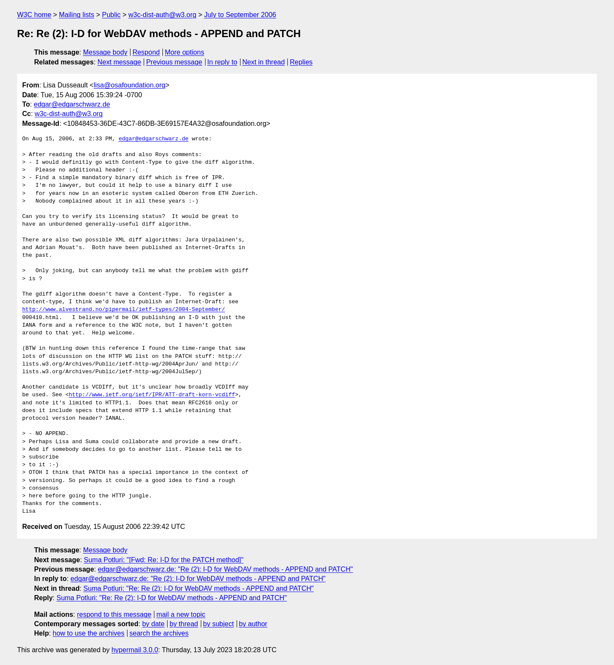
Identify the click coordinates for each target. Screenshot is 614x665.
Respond (146, 52)
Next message (119, 62)
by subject (218, 623)
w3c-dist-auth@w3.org (162, 14)
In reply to (222, 62)
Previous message (174, 62)
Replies (301, 62)
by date (153, 623)
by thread (184, 623)
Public (111, 14)
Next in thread (263, 62)
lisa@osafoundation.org (129, 85)
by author (253, 623)
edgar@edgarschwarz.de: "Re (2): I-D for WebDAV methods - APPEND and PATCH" (225, 569)
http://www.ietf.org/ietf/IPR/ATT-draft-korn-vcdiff (152, 395)
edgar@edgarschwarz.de (72, 104)
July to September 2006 (240, 14)
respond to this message (114, 614)
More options (185, 52)
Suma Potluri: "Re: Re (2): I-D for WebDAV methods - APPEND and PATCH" (199, 588)
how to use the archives (89, 633)
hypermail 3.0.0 (134, 649)
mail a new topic (181, 614)
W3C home (34, 14)
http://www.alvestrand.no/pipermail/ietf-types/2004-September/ (123, 310)
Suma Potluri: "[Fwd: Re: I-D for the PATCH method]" (163, 559)
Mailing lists (76, 14)
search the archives (159, 633)
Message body (105, 52)
